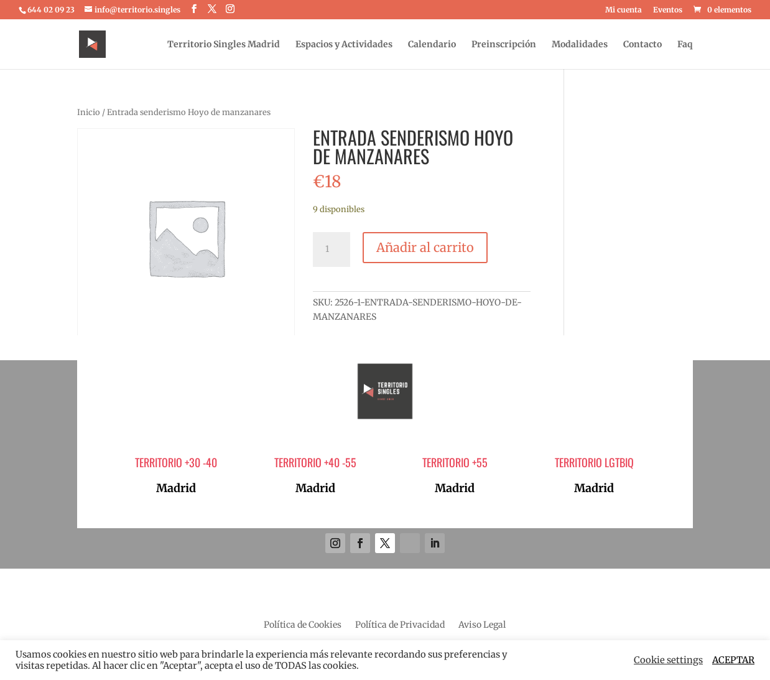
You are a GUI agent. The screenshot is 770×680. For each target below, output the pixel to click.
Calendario (432, 45)
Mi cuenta (623, 10)
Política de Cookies (302, 625)
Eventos (667, 10)
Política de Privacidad (400, 625)
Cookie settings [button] (668, 660)
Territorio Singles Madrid (223, 45)
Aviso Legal (482, 625)
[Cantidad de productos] (331, 249)
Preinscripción (503, 45)
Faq (685, 45)
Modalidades (580, 45)
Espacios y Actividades (343, 45)
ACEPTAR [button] (733, 660)
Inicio (88, 112)
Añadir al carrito (425, 247)
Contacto (642, 45)
